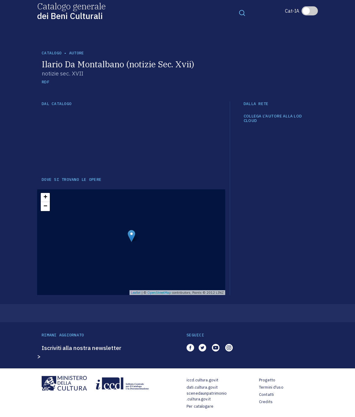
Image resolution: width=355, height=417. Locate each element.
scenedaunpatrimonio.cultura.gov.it (207, 396)
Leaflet (136, 292)
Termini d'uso (271, 387)
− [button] (45, 206)
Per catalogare (200, 406)
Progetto (267, 380)
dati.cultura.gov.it (202, 387)
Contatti (266, 394)
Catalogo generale (71, 11)
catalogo (52, 53)
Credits (266, 401)
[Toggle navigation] (242, 12)
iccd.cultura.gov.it (202, 380)
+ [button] (45, 197)
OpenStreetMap (159, 292)
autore (76, 53)
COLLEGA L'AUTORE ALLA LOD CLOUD (273, 118)
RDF (45, 82)
